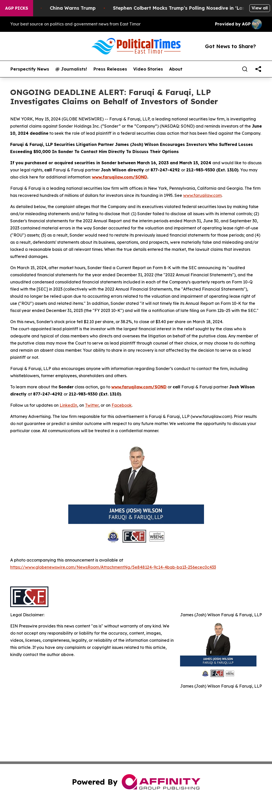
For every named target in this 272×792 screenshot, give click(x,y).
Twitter (92, 405)
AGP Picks (16, 8)
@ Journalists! (71, 69)
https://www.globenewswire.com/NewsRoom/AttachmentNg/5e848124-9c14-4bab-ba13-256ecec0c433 (113, 567)
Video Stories (148, 69)
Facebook (122, 405)
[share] (258, 69)
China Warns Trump (79, 8)
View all (260, 7)
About (175, 69)
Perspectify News (29, 69)
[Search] (245, 69)
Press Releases (110, 69)
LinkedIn (68, 405)
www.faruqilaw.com (202, 195)
